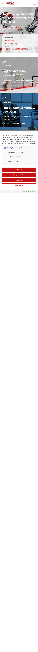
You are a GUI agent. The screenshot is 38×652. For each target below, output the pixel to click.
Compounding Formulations (16, 49)
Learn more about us (14, 27)
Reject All (19, 169)
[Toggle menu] (34, 4)
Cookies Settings (19, 185)
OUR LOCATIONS (11, 43)
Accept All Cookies (19, 175)
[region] (19, 391)
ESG (7, 46)
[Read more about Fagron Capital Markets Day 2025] (19, 110)
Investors (9, 40)
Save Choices (19, 180)
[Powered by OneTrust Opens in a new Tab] (29, 191)
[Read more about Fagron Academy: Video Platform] (19, 75)
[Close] (35, 133)
